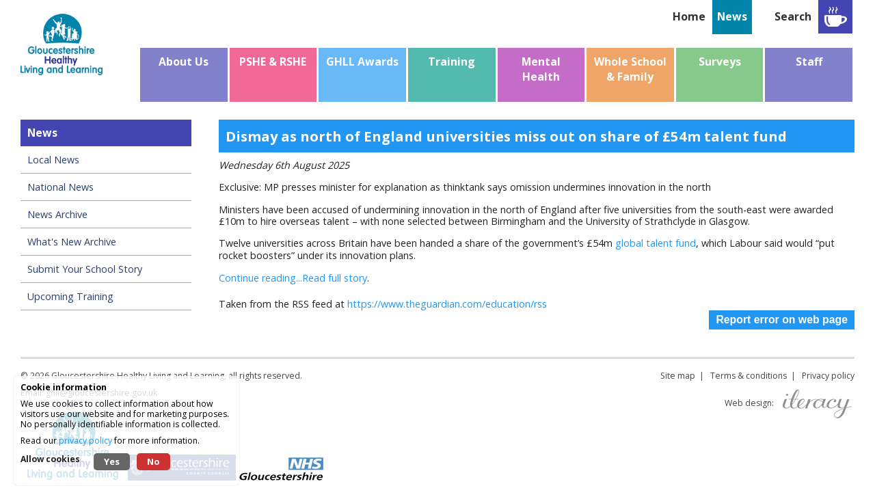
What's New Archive (71, 241)
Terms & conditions (748, 375)
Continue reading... (260, 277)
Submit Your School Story (84, 268)
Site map (677, 375)
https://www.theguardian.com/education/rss (447, 303)
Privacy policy (828, 375)
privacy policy (85, 440)
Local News (53, 159)
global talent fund (655, 243)
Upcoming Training (70, 296)
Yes (112, 461)
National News (60, 186)
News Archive (57, 214)
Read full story (334, 277)
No (153, 461)
